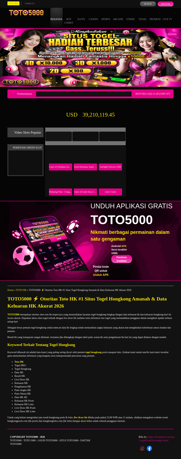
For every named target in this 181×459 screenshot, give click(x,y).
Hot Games (69, 17)
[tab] (58, 136)
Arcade (118, 16)
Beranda (57, 16)
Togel (143, 16)
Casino (93, 16)
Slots (81, 16)
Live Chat (13, 3)
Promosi (155, 16)
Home (10, 290)
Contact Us (29, 3)
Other (130, 16)
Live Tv (167, 16)
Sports (105, 16)
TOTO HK (21, 290)
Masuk (148, 4)
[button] (6, 58)
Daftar (165, 4)
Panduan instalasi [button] (121, 259)
